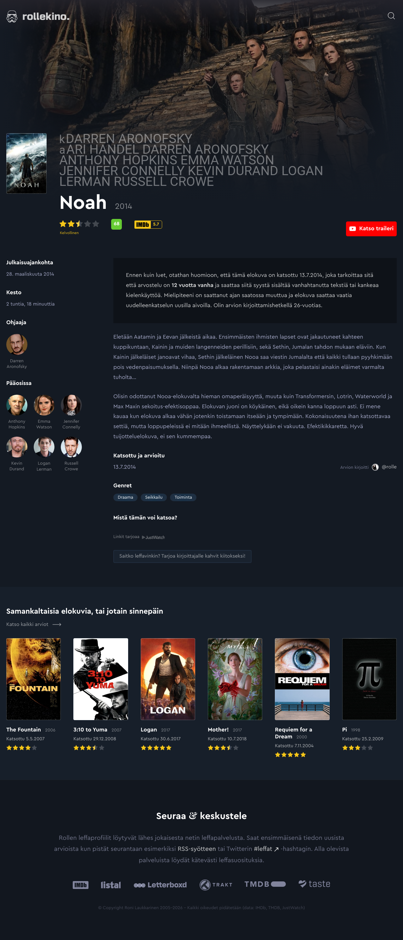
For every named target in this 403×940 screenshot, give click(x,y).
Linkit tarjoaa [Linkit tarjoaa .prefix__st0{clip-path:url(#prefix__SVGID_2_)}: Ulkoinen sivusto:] (139, 537)
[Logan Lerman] (44, 454)
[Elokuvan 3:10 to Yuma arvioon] (100, 695)
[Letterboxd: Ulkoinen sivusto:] (160, 884)
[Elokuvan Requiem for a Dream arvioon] (302, 698)
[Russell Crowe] (71, 454)
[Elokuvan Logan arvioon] (168, 695)
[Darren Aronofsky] (16, 352)
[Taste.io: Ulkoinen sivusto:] (314, 885)
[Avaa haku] (391, 12)
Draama (125, 497)
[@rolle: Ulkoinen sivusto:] (384, 467)
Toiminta (183, 497)
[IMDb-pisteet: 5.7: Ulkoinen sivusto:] (202, 225)
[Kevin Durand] (16, 454)
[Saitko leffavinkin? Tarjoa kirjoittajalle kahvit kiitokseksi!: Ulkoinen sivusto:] (182, 556)
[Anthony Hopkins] (16, 412)
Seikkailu (153, 497)
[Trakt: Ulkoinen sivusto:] (217, 884)
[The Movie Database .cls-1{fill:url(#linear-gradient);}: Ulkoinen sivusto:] (265, 885)
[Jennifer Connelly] (71, 412)
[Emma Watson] (44, 412)
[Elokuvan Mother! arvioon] (235, 695)
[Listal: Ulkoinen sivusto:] (109, 885)
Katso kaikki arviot (33, 624)
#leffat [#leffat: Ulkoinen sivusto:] (263, 848)
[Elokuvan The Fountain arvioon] (33, 695)
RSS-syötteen (197, 848)
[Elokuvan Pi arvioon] (369, 695)
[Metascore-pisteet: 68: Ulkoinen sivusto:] (170, 224)
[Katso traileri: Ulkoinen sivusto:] (371, 224)
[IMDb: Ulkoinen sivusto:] (80, 885)
